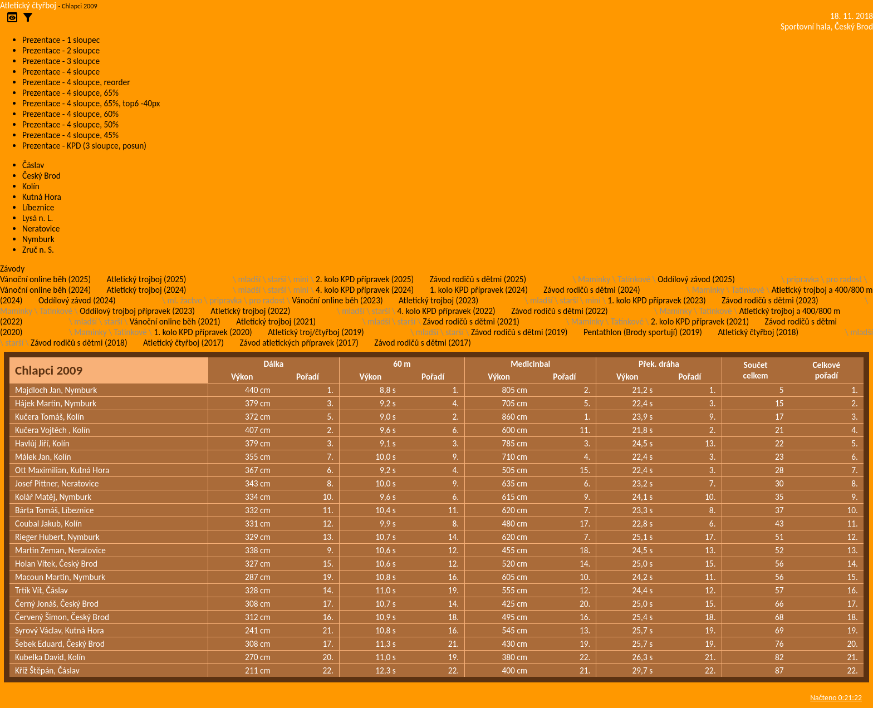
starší (277, 279)
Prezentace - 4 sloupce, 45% (70, 135)
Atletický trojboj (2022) (250, 311)
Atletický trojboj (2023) (438, 300)
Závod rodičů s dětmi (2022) (559, 311)
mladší (249, 279)
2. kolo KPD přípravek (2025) (365, 279)
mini (300, 279)
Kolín (31, 186)
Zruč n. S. (38, 249)
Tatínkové (633, 279)
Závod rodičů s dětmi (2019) (519, 332)
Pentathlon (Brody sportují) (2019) (642, 332)
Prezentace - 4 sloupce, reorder (76, 82)
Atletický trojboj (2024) (147, 289)
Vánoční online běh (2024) (45, 289)
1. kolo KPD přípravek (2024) (479, 289)
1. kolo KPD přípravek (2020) (203, 332)
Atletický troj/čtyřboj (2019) (316, 332)
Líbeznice (38, 207)
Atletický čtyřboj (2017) (183, 342)
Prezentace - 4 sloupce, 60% (70, 114)
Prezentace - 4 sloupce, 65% (70, 92)
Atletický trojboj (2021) (276, 321)
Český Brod (41, 175)
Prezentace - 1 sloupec (61, 40)
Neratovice (41, 228)
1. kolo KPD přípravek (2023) (657, 300)
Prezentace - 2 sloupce (61, 50)
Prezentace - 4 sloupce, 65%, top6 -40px (91, 103)
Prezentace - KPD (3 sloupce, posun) (84, 145)
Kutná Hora (41, 196)
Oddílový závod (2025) (696, 279)
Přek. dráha (659, 363)
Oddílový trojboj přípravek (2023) (137, 311)
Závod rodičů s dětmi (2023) (770, 300)
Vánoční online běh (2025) (45, 279)
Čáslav (33, 165)
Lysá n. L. (37, 218)
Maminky (594, 279)
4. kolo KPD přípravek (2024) (365, 289)
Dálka (273, 363)
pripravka (803, 279)
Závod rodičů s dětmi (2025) (478, 279)
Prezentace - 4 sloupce (61, 71)
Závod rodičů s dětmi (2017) (422, 342)
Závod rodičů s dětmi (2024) (591, 289)
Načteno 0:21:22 (836, 697)
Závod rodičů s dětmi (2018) (79, 342)
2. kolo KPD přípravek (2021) (700, 321)
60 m (402, 363)
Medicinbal (530, 363)
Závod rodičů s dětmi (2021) (471, 321)
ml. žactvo (185, 300)
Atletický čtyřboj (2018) (758, 332)
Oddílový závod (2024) (77, 300)
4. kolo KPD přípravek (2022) (447, 311)
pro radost (844, 279)
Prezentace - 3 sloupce (61, 61)
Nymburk (38, 239)
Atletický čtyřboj (28, 5)
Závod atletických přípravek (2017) (298, 342)
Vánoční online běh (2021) (175, 321)
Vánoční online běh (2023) (337, 300)
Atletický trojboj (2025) (147, 279)
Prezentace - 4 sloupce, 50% (70, 124)
